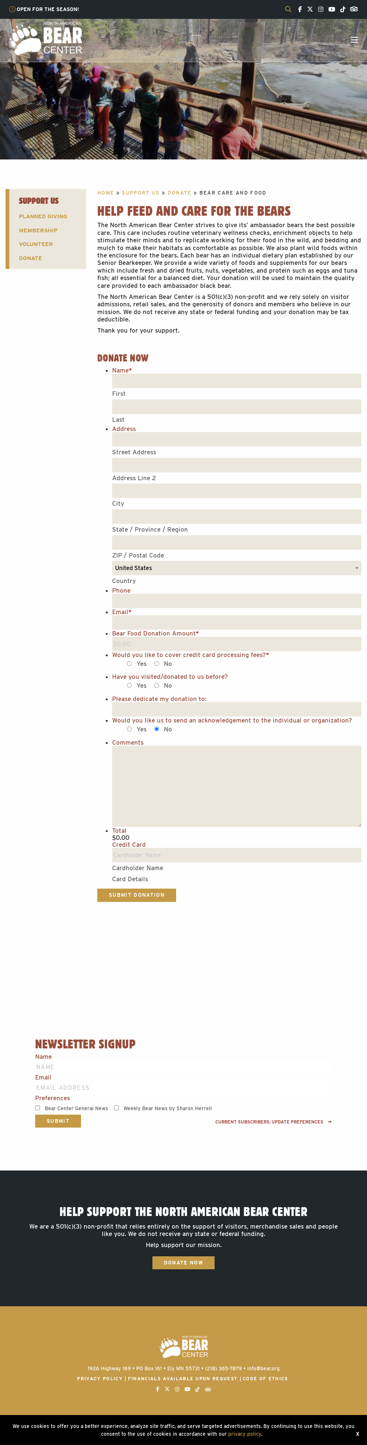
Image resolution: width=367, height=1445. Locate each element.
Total (119, 831)
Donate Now (183, 1263)
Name (122, 370)
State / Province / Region (150, 529)
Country (124, 581)
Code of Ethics (265, 1378)
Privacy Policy (100, 1378)
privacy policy (244, 1434)
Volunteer (36, 243)
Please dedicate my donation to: (159, 699)
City (118, 503)
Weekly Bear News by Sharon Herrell (168, 1108)
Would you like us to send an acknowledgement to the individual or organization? (232, 720)
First (119, 393)
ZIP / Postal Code (138, 555)
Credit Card (129, 845)
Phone (121, 590)
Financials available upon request (183, 1378)
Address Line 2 (134, 478)
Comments (128, 743)
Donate (30, 258)
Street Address (134, 452)
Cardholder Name (137, 868)
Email (122, 612)
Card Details (130, 879)
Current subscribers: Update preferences (273, 1122)
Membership (38, 230)
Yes (142, 663)
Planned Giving (43, 216)
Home (105, 193)
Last (118, 419)
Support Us (38, 200)
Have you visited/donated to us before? (170, 677)
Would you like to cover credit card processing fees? (190, 655)
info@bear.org (263, 1368)
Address (124, 429)
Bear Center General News (76, 1108)
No (168, 663)
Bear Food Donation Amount (155, 633)
